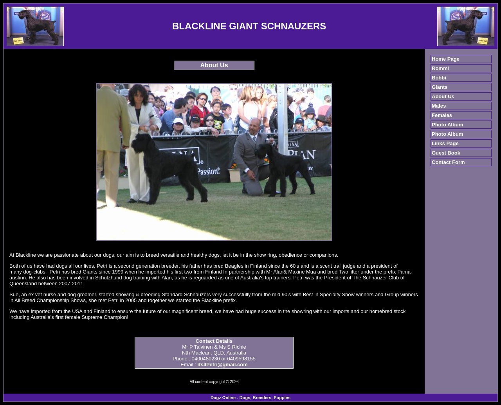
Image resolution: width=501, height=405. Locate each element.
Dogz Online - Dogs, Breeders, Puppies (250, 397)
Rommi (440, 68)
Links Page (445, 143)
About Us (443, 96)
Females (442, 115)
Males (439, 106)
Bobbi (439, 78)
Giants (439, 87)
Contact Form (448, 162)
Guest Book (446, 153)
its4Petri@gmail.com (223, 364)
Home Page (446, 59)
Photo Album (447, 125)
